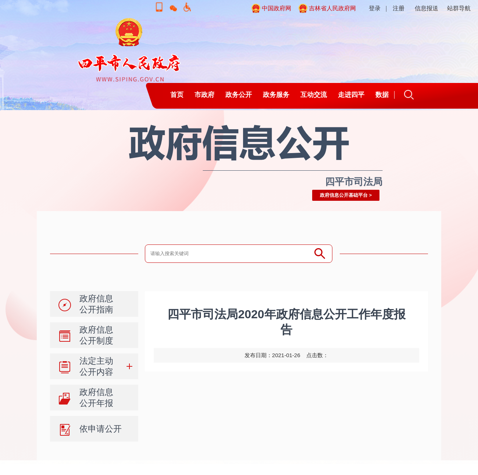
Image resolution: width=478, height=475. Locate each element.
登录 (375, 8)
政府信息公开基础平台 (344, 195)
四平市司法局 (353, 181)
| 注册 (395, 8)
